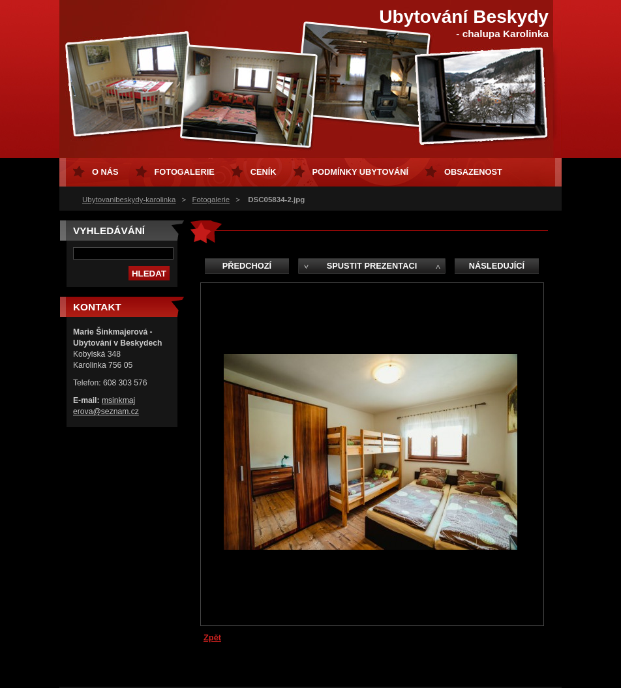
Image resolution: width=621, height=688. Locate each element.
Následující (496, 266)
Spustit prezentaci (372, 266)
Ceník (263, 172)
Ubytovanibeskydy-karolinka (128, 199)
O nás (105, 172)
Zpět (212, 637)
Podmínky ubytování (360, 172)
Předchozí (246, 266)
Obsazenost (473, 172)
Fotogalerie (211, 199)
